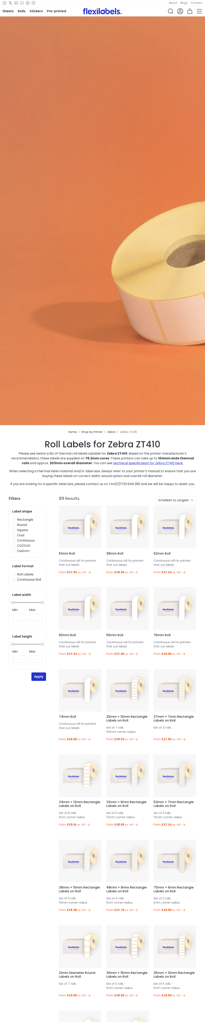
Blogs (184, 3)
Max (32, 610)
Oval (20, 535)
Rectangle (25, 519)
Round (22, 525)
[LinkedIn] (16, 3)
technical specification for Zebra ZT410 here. (148, 463)
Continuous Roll (29, 579)
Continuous (26, 540)
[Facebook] (4, 3)
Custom (23, 551)
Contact (197, 3)
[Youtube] (22, 3)
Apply (38, 676)
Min (15, 610)
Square (22, 530)
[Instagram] (33, 3)
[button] (170, 11)
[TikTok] (28, 3)
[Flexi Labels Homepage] (102, 11)
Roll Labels (25, 574)
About (173, 3)
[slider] (12, 602)
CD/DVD (23, 545)
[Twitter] (10, 3)
